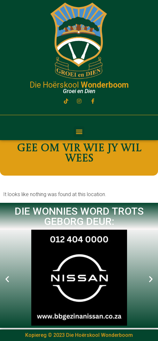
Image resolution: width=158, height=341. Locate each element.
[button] (79, 131)
